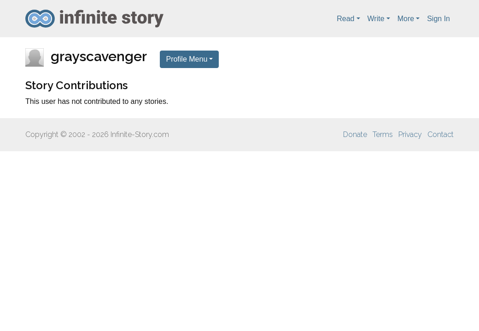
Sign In (438, 19)
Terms (383, 134)
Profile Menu (186, 59)
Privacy (410, 134)
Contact (440, 134)
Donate (355, 134)
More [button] (405, 19)
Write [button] (376, 19)
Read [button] (345, 19)
